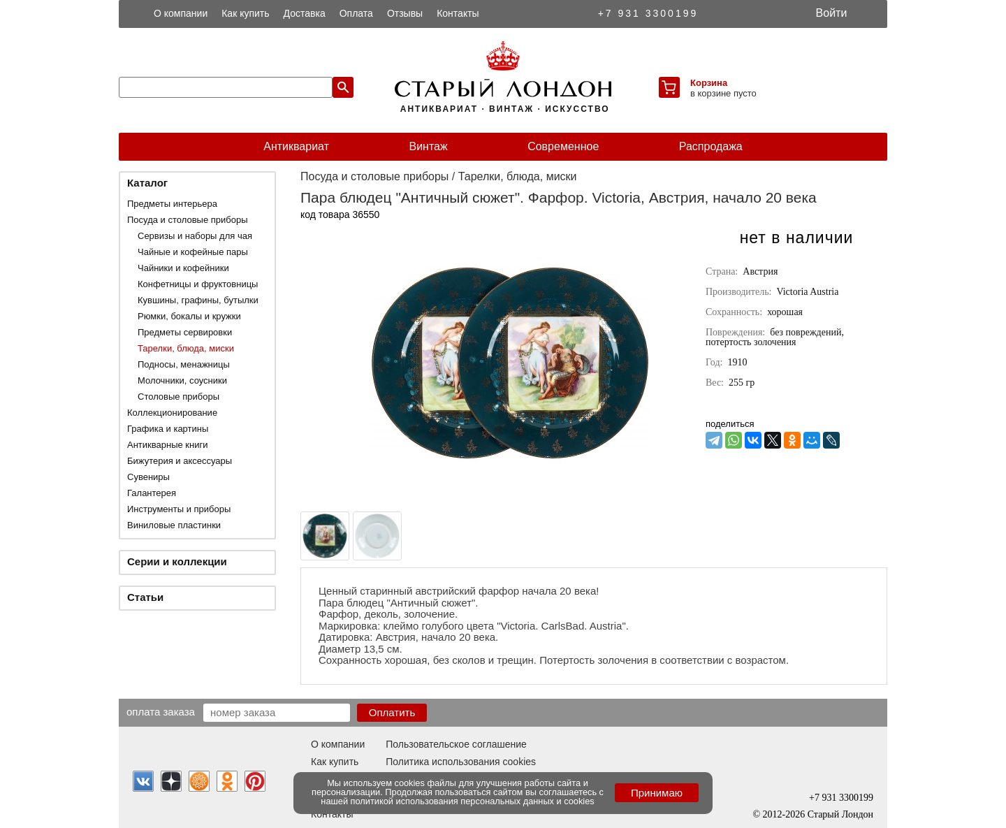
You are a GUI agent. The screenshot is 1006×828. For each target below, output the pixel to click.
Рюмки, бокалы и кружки (189, 316)
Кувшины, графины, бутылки (198, 300)
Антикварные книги (167, 445)
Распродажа (711, 146)
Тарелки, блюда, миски (186, 348)
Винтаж (428, 146)
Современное (563, 146)
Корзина (708, 83)
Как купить (245, 13)
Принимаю (657, 793)
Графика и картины (167, 428)
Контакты (458, 13)
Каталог (147, 183)
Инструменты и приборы (179, 509)
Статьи (145, 597)
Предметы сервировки (185, 332)
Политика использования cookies (461, 761)
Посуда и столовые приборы (187, 220)
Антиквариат (296, 146)
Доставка (305, 13)
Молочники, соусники (182, 380)
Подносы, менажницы (184, 364)
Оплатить (392, 712)
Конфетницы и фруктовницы (198, 284)
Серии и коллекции (177, 561)
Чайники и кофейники (183, 268)
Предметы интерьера (172, 203)
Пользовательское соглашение (456, 744)
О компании (180, 13)
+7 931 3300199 (648, 13)
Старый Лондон (840, 814)
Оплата (356, 13)
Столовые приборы (178, 396)
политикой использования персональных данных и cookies (473, 801)
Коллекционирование (172, 412)
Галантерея (151, 493)
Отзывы (405, 13)
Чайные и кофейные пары (193, 252)
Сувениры (148, 477)
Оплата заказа (160, 711)
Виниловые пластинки (174, 525)
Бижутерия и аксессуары (179, 461)
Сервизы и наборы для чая (195, 236)
